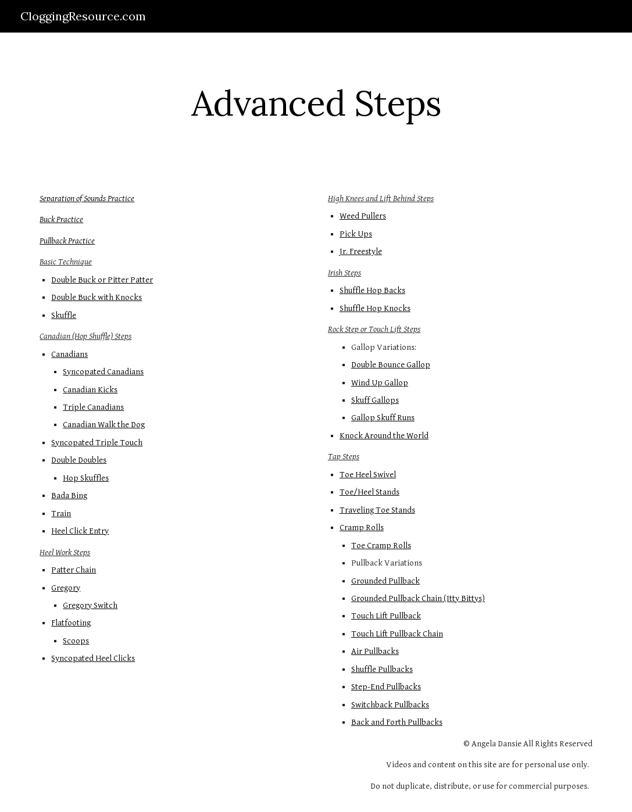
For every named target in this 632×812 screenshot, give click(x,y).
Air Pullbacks (375, 651)
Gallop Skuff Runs (383, 418)
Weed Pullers (363, 216)
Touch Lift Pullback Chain (397, 634)
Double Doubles (78, 460)
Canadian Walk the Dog (104, 425)
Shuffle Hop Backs (372, 290)
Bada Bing (69, 495)
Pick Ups (356, 234)
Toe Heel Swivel (368, 475)
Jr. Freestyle (361, 251)
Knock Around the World (384, 436)
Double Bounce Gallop (390, 365)
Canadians (69, 354)
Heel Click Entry (80, 531)
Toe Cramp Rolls (381, 545)
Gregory (65, 588)
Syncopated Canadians (103, 372)
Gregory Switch (90, 605)
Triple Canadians (93, 407)
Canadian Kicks (90, 390)
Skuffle (63, 315)
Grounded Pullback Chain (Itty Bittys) (418, 598)
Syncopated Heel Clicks (93, 658)
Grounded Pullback (385, 581)
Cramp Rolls (362, 527)
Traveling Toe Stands (377, 510)
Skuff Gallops (375, 400)
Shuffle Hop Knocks (375, 308)
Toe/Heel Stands (369, 492)
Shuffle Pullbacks (382, 669)
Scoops (76, 641)
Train (61, 513)
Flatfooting (71, 623)
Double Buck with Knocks (96, 297)
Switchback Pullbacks (390, 705)
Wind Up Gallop (379, 383)
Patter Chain (73, 570)
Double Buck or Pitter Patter (102, 280)
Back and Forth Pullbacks (396, 722)
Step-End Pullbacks (386, 687)
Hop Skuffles (86, 478)
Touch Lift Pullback (386, 616)
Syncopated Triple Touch (96, 443)
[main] (316, 103)
